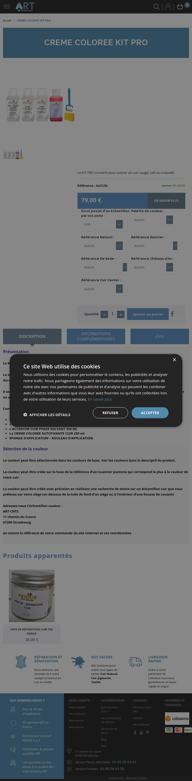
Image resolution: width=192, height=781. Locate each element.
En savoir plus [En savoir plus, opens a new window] (100, 398)
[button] (46, 414)
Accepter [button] (150, 412)
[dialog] (96, 390)
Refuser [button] (110, 412)
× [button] (174, 360)
